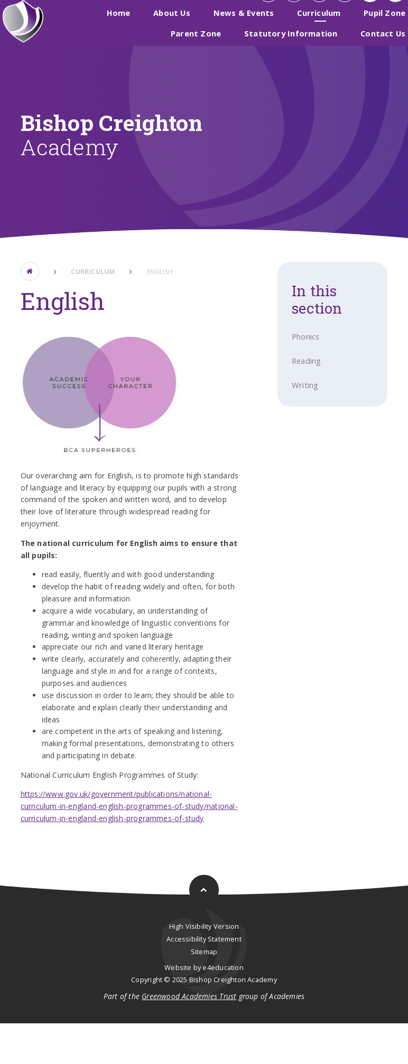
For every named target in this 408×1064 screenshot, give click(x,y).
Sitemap (204, 991)
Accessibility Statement (204, 979)
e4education (222, 1007)
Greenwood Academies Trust (189, 1037)
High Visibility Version (204, 967)
